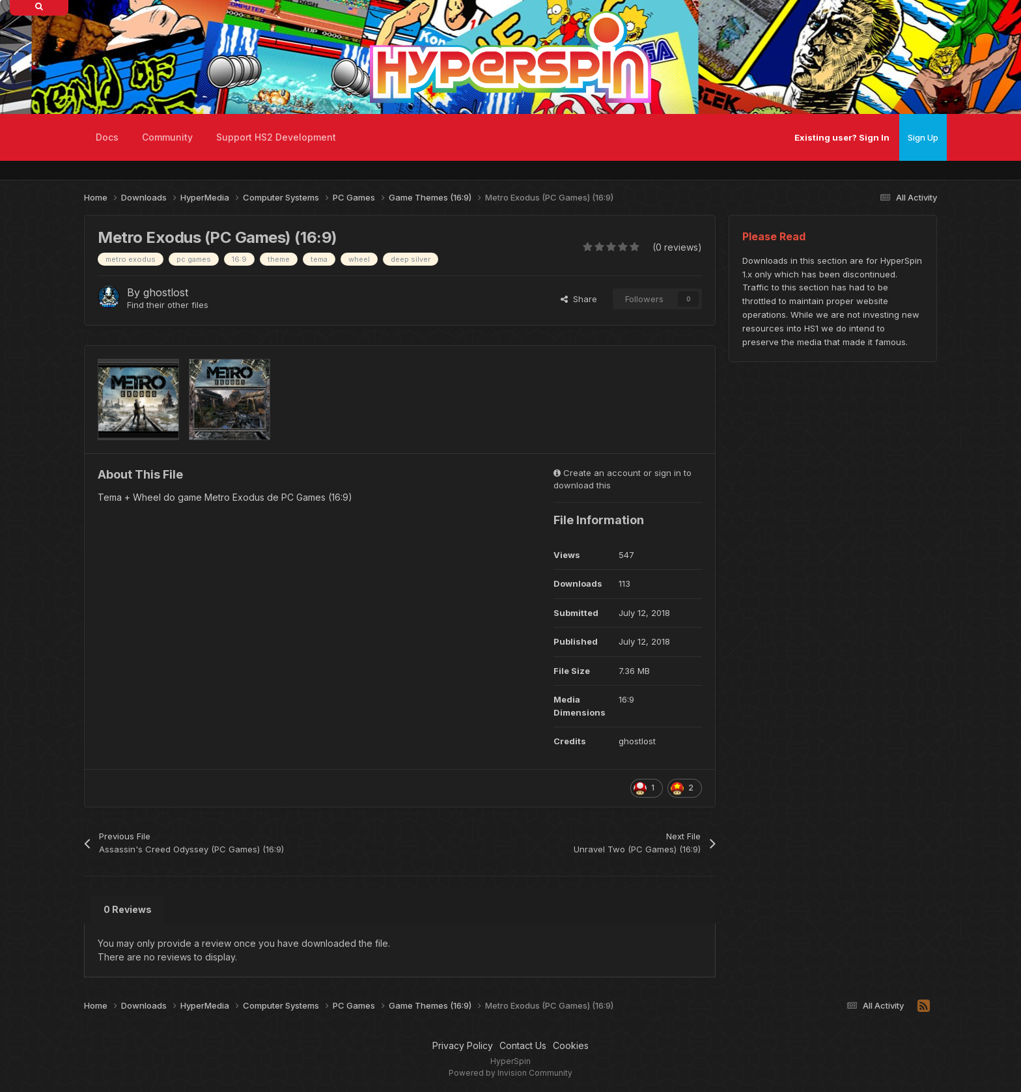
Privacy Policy (462, 1045)
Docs (107, 137)
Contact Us (522, 1045)
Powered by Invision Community (510, 1073)
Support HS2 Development (276, 137)
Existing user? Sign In (841, 137)
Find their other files (167, 305)
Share (579, 299)
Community (167, 137)
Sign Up (923, 137)
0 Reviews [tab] (128, 909)
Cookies (571, 1045)
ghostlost (165, 292)
